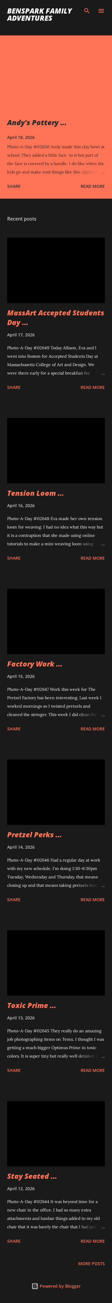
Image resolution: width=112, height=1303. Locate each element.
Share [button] (14, 186)
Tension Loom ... (35, 493)
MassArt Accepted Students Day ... (55, 317)
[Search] (86, 10)
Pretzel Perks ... (34, 834)
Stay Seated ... (32, 1176)
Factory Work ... (34, 664)
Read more (93, 186)
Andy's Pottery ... (37, 122)
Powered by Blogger (56, 1286)
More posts (91, 1263)
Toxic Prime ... (31, 1005)
